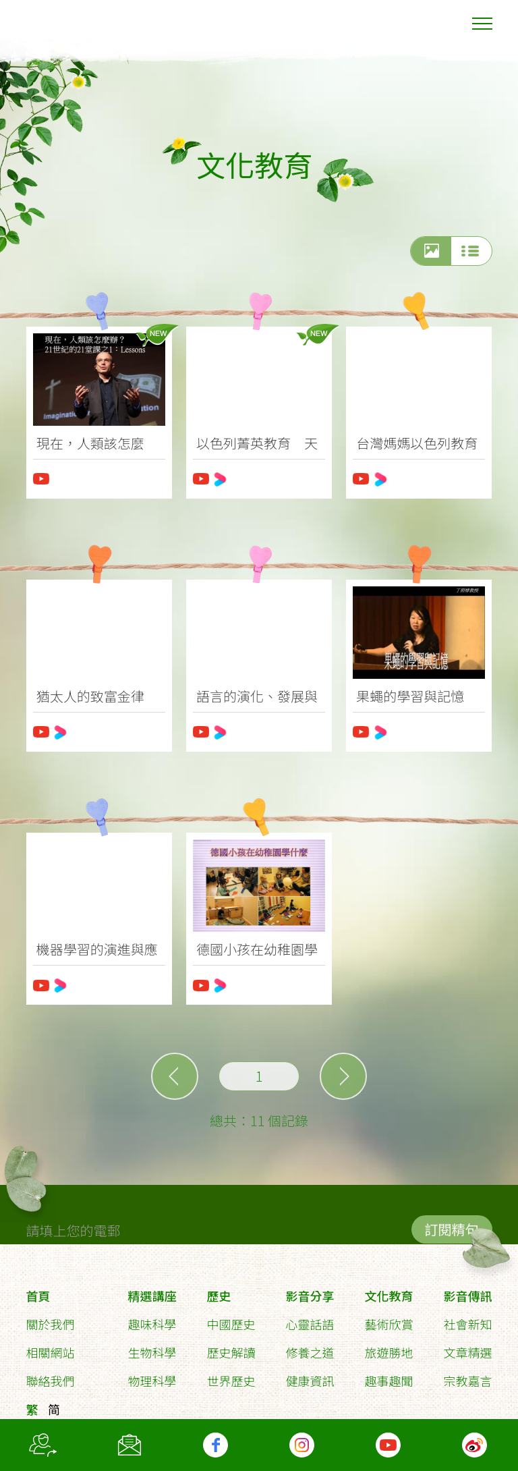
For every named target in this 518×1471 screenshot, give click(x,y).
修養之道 (309, 1347)
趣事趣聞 (389, 1375)
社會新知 (468, 1318)
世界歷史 (230, 1375)
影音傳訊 (468, 1290)
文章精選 (468, 1347)
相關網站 (50, 1347)
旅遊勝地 (389, 1347)
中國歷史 (230, 1318)
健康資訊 (309, 1375)
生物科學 (151, 1347)
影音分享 (309, 1290)
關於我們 (50, 1318)
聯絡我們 (50, 1375)
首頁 (38, 1290)
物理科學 (151, 1375)
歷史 (218, 1290)
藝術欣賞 (389, 1318)
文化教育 (389, 1290)
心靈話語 (309, 1318)
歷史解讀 (230, 1347)
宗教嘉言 (468, 1375)
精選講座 (151, 1290)
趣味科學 (151, 1318)
